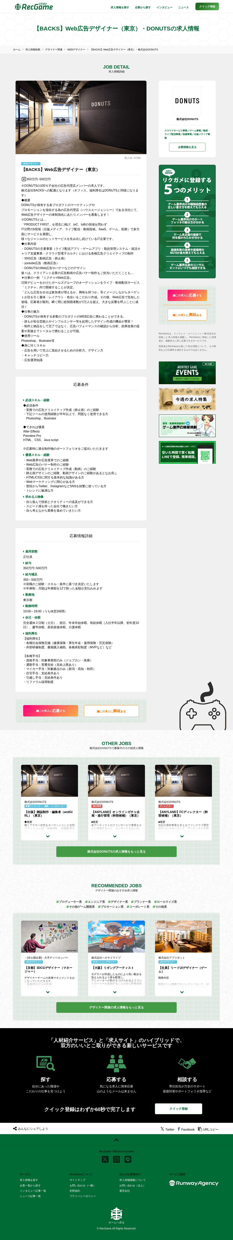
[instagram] (116, 1158)
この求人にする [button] (50, 711)
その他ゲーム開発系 (78, 906)
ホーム (17, 49)
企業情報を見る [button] (187, 147)
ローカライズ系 (168, 901)
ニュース (183, 7)
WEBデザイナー (80, 49)
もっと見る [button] (116, 851)
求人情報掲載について (132, 1179)
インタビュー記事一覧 (33, 1190)
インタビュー (164, 7)
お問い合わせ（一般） (83, 1185)
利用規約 (75, 1190)
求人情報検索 (34, 49)
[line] (127, 1158)
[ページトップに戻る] (116, 1140)
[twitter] (167, 1129)
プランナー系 (142, 901)
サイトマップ (77, 1179)
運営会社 (124, 1190)
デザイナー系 (118, 901)
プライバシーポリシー (83, 1196)
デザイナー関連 (56, 49)
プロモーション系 (110, 906)
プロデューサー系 (66, 901)
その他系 (162, 906)
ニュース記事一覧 (30, 1196)
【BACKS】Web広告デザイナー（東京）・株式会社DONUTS (131, 49)
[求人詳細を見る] (49, 836)
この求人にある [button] (111, 711)
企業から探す (143, 7)
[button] (207, 6)
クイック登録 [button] (178, 1108)
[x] (105, 1158)
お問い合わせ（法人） (132, 1185)
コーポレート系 (139, 906)
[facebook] (186, 1129)
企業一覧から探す (30, 1185)
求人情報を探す (120, 7)
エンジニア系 (93, 901)
